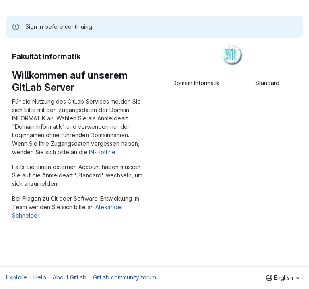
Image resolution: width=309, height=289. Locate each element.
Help (39, 277)
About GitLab (70, 277)
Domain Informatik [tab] (196, 82)
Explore (16, 277)
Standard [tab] (267, 82)
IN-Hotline (102, 152)
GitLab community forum (124, 277)
